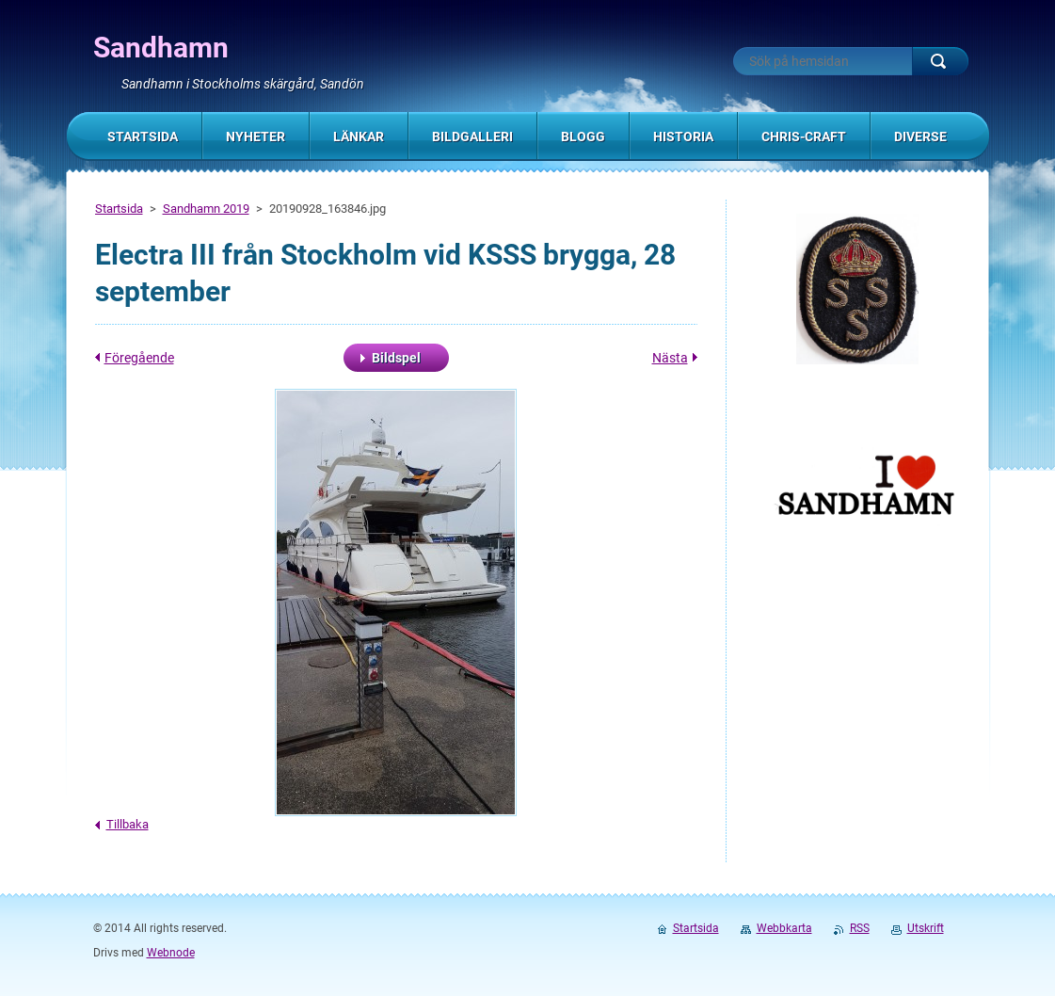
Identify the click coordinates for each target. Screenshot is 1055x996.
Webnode (171, 952)
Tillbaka (127, 824)
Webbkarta (784, 928)
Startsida (119, 208)
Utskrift (925, 928)
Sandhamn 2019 (206, 208)
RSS (860, 928)
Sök (940, 61)
